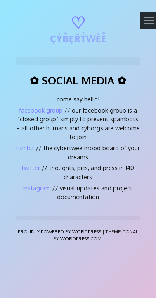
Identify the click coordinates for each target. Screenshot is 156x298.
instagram (37, 188)
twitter (30, 167)
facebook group (41, 110)
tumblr (25, 147)
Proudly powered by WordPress (59, 231)
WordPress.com (81, 239)
